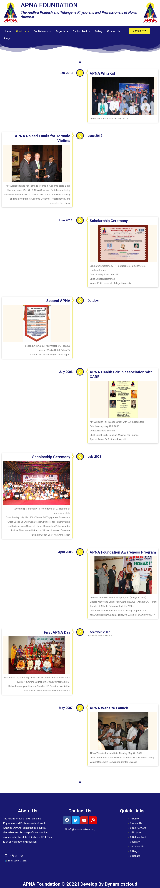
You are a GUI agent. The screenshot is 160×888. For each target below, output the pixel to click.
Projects (62, 31)
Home (7, 31)
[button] (139, 31)
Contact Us (115, 31)
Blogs (7, 38)
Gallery (101, 31)
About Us (22, 31)
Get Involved (83, 31)
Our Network (43, 31)
